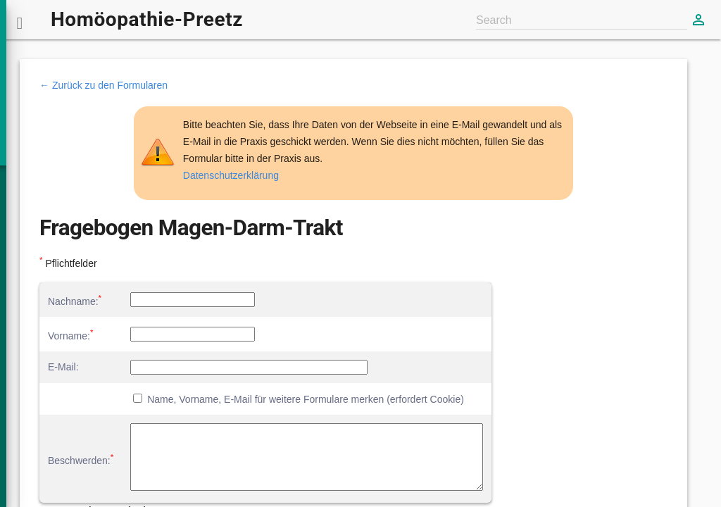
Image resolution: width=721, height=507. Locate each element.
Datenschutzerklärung (231, 175)
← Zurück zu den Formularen (103, 85)
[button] (20, 20)
